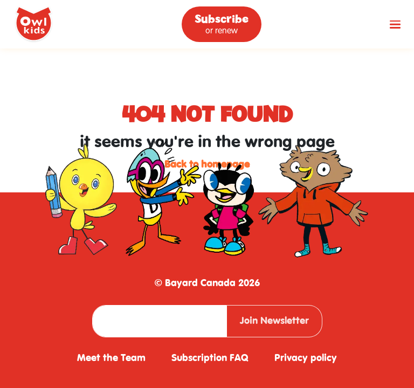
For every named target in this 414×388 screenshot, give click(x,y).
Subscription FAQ (210, 358)
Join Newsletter (274, 321)
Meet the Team (111, 358)
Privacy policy (305, 358)
